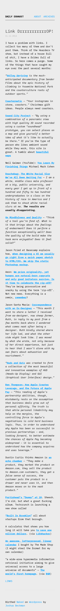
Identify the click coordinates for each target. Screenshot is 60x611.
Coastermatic (13, 101)
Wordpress (35, 601)
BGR (48, 573)
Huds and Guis (16, 362)
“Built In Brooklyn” (18, 515)
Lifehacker (43, 533)
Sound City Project (18, 115)
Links (8, 581)
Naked (20, 601)
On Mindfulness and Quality (23, 217)
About (37, 16)
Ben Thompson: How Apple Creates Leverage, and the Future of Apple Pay (28, 388)
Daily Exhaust (14, 16)
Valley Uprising (17, 75)
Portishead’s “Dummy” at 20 (23, 497)
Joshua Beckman (15, 605)
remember (20, 297)
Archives (49, 16)
